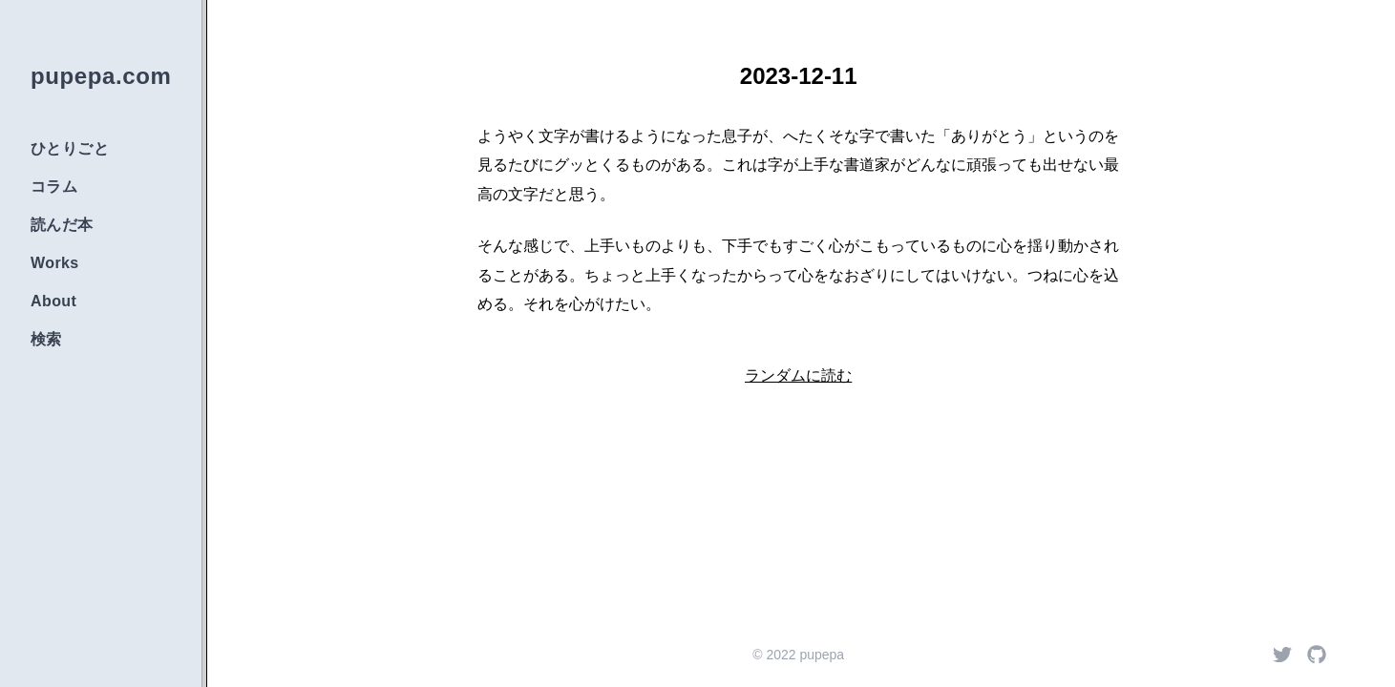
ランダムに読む (798, 375)
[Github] (1316, 654)
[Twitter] (1282, 654)
